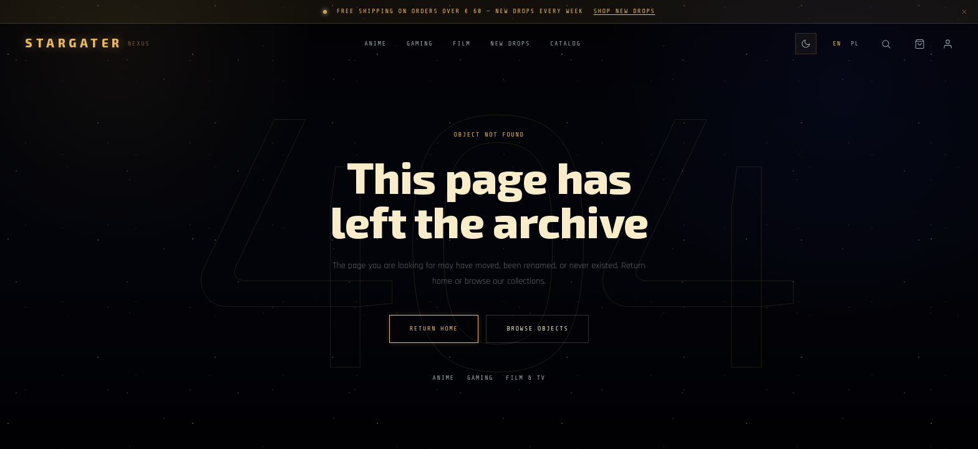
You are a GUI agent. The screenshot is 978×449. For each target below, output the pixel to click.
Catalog (565, 44)
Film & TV (526, 378)
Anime (375, 44)
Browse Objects (537, 328)
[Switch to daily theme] (805, 43)
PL (855, 43)
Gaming (420, 44)
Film (461, 44)
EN (837, 43)
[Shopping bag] (919, 43)
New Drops (510, 44)
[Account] (947, 44)
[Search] (885, 43)
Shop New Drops (624, 11)
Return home (434, 328)
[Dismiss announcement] (964, 12)
